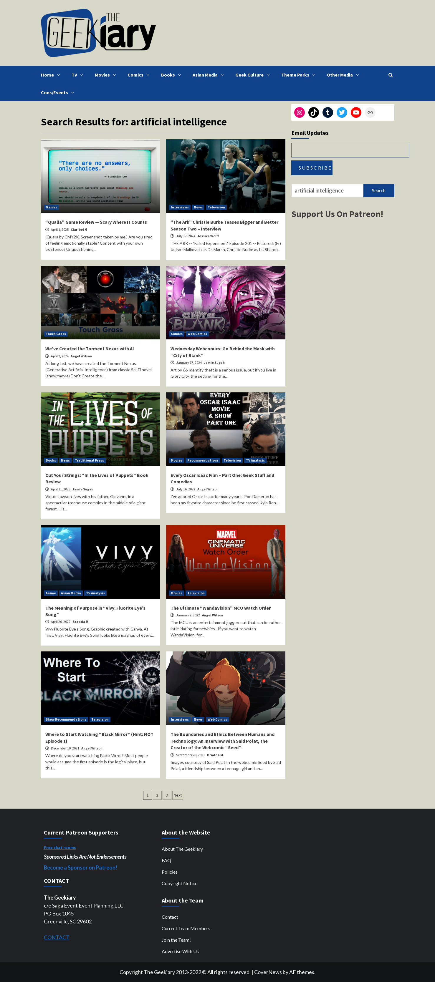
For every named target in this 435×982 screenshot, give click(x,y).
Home (52, 75)
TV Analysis (255, 460)
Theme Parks (299, 75)
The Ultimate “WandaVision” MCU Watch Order (221, 608)
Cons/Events (59, 92)
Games (51, 207)
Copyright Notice (179, 883)
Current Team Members (186, 928)
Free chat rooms (60, 847)
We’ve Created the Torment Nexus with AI (89, 348)
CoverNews (268, 972)
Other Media (344, 75)
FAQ (166, 860)
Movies (107, 75)
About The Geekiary (182, 849)
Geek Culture (253, 75)
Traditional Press (89, 460)
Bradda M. (81, 621)
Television (216, 207)
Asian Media (209, 75)
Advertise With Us (180, 951)
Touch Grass (56, 333)
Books (172, 75)
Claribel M (79, 229)
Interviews (180, 207)
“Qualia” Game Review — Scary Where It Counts (96, 222)
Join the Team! (176, 940)
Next (178, 795)
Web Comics (197, 333)
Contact (170, 917)
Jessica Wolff (208, 236)
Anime (51, 593)
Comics (140, 75)
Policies (170, 872)
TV (79, 75)
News (198, 207)
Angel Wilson (81, 356)
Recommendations (203, 460)
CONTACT (57, 937)
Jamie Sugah (214, 362)
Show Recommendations (66, 719)
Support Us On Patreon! (337, 213)
